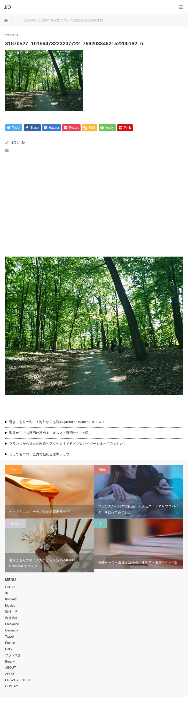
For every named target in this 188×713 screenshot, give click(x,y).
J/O (90, 705)
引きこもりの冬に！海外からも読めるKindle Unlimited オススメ (57, 422)
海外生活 (11, 612)
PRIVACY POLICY (18, 680)
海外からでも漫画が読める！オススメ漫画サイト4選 (48, 433)
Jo (23, 142)
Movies (10, 606)
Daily (13, 469)
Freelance (12, 624)
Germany (11, 630)
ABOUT (10, 668)
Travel (9, 637)
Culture (10, 587)
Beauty (10, 662)
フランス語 (13, 655)
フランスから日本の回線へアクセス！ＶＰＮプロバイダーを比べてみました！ (69, 444)
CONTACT (12, 686)
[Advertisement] (94, 216)
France (10, 643)
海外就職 (11, 618)
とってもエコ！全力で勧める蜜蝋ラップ (39, 454)
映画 (102, 469)
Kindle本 (15, 523)
